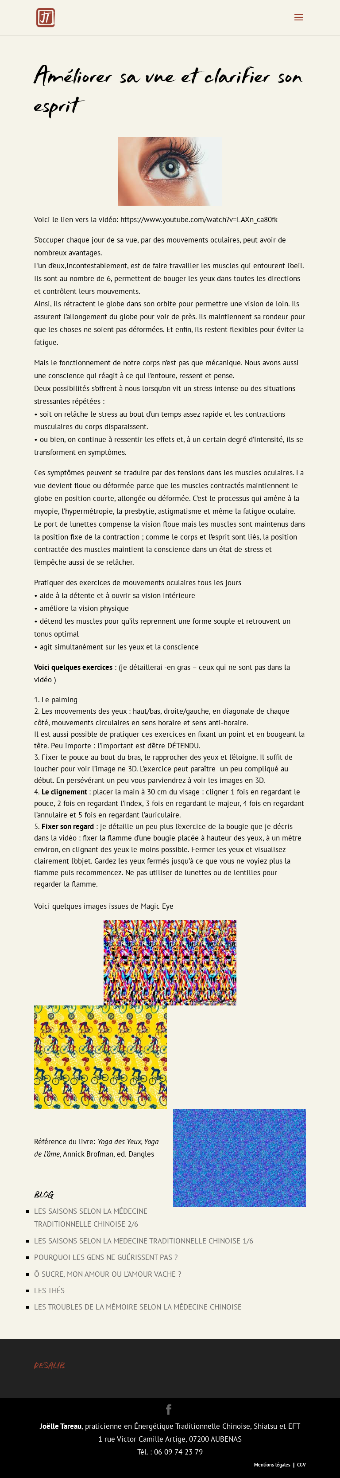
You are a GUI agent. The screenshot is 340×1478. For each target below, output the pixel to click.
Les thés (49, 1290)
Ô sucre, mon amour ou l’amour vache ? (107, 1274)
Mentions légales (272, 1465)
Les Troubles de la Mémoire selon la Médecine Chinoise (138, 1307)
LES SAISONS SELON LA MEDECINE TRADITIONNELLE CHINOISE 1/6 (143, 1241)
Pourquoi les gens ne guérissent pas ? (106, 1257)
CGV (301, 1465)
